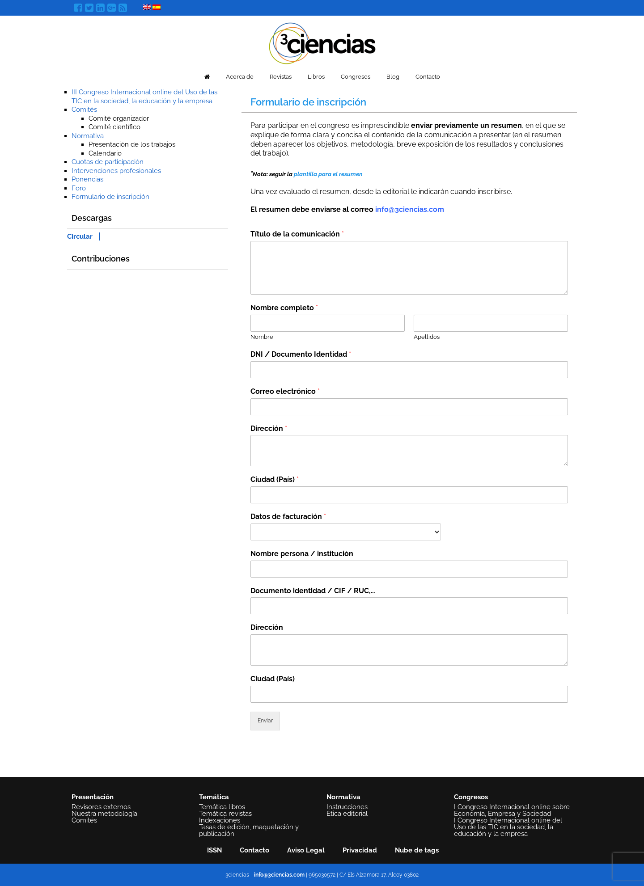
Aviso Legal (306, 850)
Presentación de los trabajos (132, 144)
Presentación (93, 797)
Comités (84, 109)
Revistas (281, 76)
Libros (316, 76)
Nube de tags (417, 850)
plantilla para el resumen (328, 173)
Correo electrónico (285, 391)
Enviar (265, 720)
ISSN (214, 850)
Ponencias (87, 179)
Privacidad (360, 850)
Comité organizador (119, 118)
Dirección (268, 428)
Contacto (427, 76)
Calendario (105, 153)
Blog (392, 76)
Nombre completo (284, 308)
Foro (79, 188)
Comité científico (114, 127)
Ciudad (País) (274, 479)
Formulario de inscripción (110, 197)
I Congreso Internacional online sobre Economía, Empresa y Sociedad (512, 810)
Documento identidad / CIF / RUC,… (312, 590)
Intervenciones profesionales (116, 171)
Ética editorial (347, 814)
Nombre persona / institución (301, 553)
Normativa (88, 136)
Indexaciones (219, 820)
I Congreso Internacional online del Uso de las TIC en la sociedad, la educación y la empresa (508, 827)
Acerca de (240, 76)
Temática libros (222, 807)
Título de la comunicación (297, 234)
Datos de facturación (288, 516)
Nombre (261, 336)
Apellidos (427, 336)
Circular (80, 236)
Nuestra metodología (104, 814)
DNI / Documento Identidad (300, 354)
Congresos (355, 76)
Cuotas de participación (108, 162)
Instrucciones (347, 807)
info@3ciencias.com (409, 209)
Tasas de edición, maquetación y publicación (249, 830)
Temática (214, 797)
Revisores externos (101, 807)
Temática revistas (225, 814)
